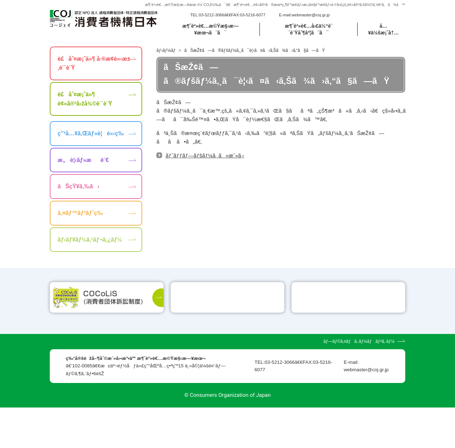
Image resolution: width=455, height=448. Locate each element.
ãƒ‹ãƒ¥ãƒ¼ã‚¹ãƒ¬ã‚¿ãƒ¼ (90, 240)
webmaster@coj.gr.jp (310, 15)
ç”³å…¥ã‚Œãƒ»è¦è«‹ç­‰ (91, 133)
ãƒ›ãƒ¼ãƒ (166, 50)
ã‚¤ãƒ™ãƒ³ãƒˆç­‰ (80, 213)
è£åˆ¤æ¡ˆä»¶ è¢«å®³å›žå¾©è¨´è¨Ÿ (85, 99)
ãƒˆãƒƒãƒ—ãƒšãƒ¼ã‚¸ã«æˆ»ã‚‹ (205, 155)
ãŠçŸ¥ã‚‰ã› (79, 186)
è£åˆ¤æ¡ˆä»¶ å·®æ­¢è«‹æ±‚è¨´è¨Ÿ (94, 63)
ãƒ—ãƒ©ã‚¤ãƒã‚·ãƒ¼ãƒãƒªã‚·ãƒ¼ (359, 381)
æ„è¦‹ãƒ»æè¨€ (83, 160)
